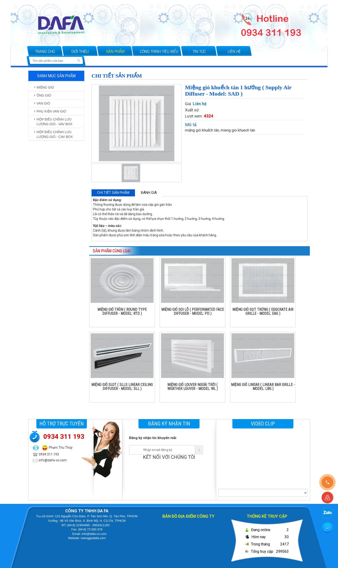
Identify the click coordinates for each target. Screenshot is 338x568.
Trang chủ (45, 51)
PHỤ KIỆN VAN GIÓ (51, 111)
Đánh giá (149, 193)
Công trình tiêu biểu (159, 51)
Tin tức (199, 51)
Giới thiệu (80, 51)
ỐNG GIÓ (44, 95)
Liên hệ (234, 51)
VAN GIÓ (43, 103)
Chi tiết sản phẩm (113, 193)
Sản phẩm (115, 51)
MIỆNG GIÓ (45, 87)
